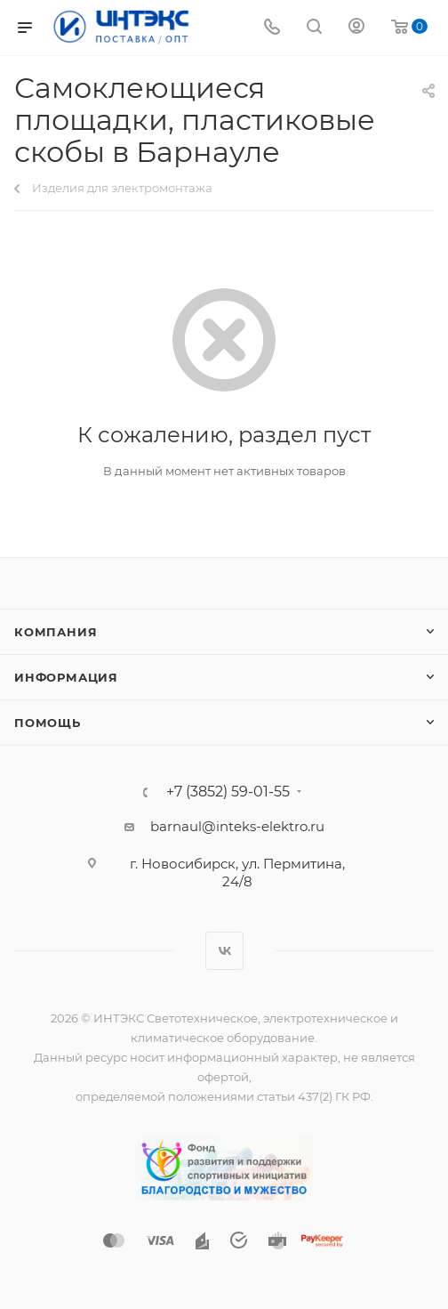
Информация (66, 677)
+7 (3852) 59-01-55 (228, 792)
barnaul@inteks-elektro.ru (237, 826)
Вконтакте (224, 951)
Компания (55, 632)
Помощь (47, 722)
